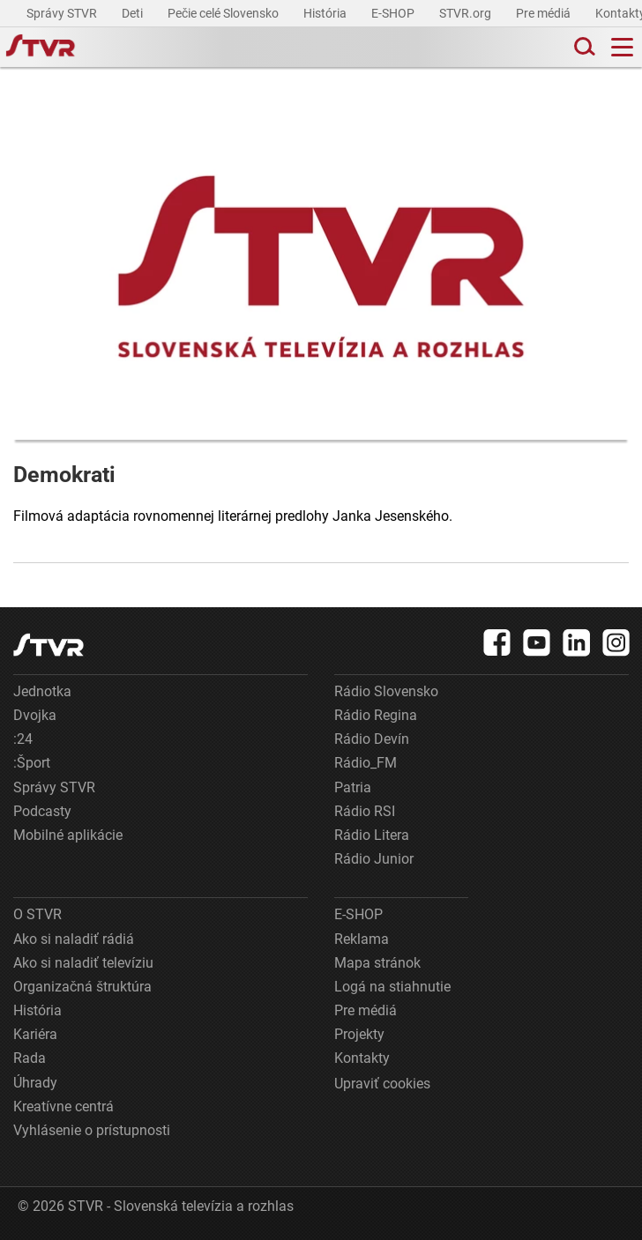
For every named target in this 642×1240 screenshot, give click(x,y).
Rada (29, 1058)
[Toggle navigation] (622, 47)
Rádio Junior (374, 858)
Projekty (359, 1034)
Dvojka (34, 715)
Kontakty (362, 1058)
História (326, 13)
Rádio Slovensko (386, 691)
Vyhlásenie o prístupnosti (91, 1130)
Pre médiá (544, 13)
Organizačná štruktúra (82, 986)
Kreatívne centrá (63, 1106)
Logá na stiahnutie (392, 986)
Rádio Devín (371, 739)
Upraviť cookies (382, 1083)
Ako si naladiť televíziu (83, 962)
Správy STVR (63, 13)
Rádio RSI (364, 811)
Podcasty (42, 811)
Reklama (361, 939)
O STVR (37, 914)
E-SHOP (394, 13)
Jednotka (42, 691)
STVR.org (466, 13)
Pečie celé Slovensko (224, 13)
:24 (23, 739)
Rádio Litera (371, 835)
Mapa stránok (377, 962)
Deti (134, 13)
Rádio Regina (375, 715)
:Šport (31, 762)
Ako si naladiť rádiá (73, 939)
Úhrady (35, 1082)
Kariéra (35, 1034)
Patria (352, 787)
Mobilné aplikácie (68, 835)
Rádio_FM (365, 762)
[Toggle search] (583, 47)
